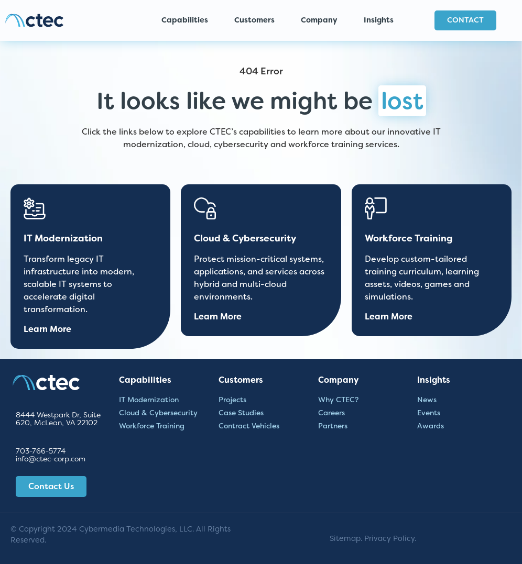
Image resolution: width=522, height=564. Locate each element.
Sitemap (345, 539)
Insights (381, 20)
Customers (257, 20)
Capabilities (187, 20)
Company (322, 20)
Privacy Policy (389, 539)
